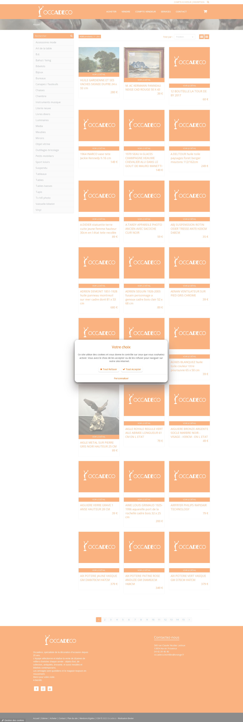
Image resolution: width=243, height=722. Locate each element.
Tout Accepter (132, 369)
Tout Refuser (108, 369)
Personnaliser (121, 378)
